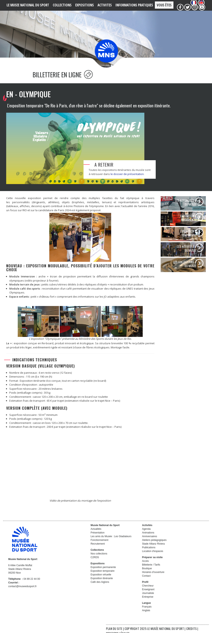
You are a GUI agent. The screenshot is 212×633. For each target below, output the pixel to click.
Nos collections (99, 558)
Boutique (147, 573)
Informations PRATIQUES (134, 5)
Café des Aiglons (100, 586)
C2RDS (95, 561)
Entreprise (147, 601)
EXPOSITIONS (84, 5)
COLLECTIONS (62, 5)
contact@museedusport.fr (22, 590)
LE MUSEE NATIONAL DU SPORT (28, 5)
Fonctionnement (99, 544)
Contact (146, 580)
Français (147, 611)
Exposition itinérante (102, 582)
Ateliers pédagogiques (154, 544)
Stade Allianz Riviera (153, 548)
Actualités (96, 533)
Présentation (97, 537)
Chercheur (148, 590)
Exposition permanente (103, 571)
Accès (145, 565)
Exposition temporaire (102, 575)
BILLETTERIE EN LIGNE (63, 79)
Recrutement (98, 548)
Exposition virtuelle (101, 579)
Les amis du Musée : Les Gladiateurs (111, 540)
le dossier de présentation (127, 178)
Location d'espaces (152, 555)
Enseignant (148, 593)
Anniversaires (149, 540)
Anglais (146, 614)
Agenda (146, 533)
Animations (148, 537)
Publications (148, 552)
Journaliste (148, 597)
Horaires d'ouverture (153, 576)
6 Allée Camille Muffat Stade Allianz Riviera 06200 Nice (20, 573)
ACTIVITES (105, 5)
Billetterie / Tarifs (151, 569)
